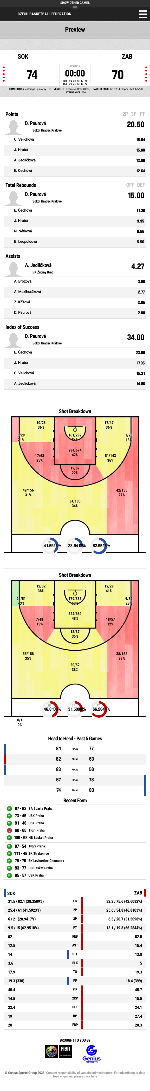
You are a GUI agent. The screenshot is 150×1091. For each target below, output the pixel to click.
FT (142, 114)
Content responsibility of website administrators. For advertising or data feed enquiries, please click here (95, 1074)
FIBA (58, 1054)
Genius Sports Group (91, 1054)
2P (125, 114)
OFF (130, 185)
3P (133, 114)
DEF (141, 185)
